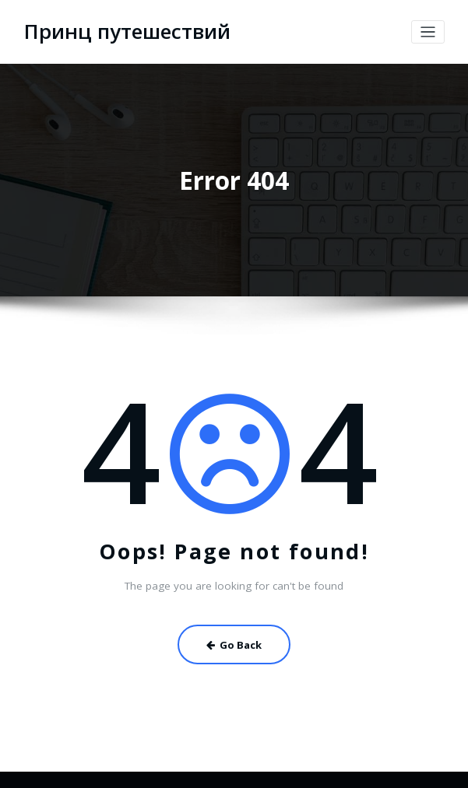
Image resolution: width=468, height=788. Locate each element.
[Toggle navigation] (428, 31)
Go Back (234, 640)
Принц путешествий (117, 31)
